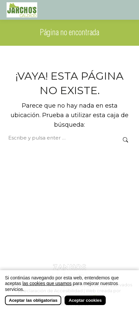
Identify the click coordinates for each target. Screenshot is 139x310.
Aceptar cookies (85, 300)
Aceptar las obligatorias (33, 300)
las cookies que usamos (46, 283)
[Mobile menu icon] (126, 10)
